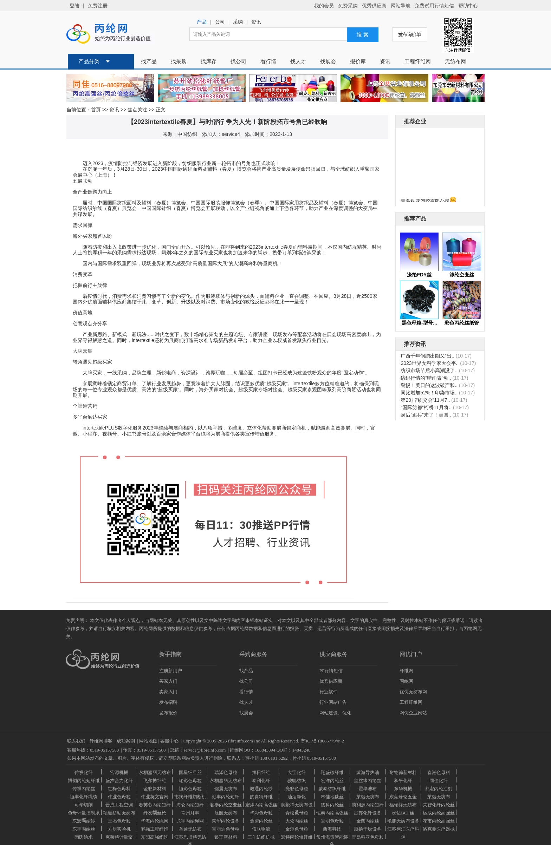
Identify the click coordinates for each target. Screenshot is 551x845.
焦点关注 (137, 109)
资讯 (114, 109)
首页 (96, 109)
